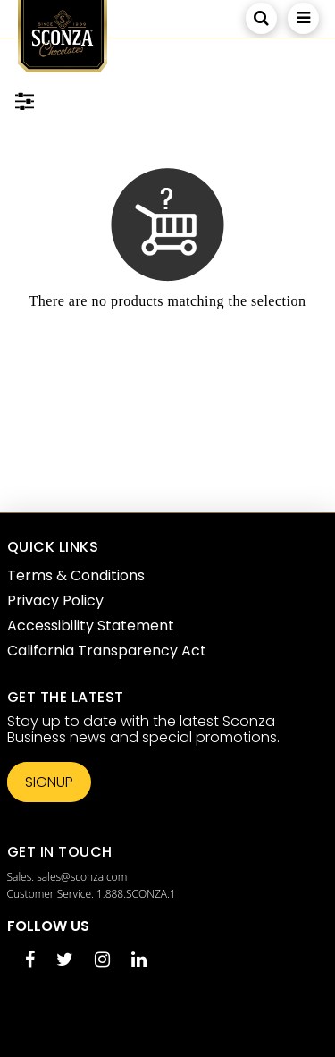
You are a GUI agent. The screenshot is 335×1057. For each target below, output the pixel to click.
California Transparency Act (106, 650)
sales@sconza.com (82, 876)
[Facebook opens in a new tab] (30, 961)
